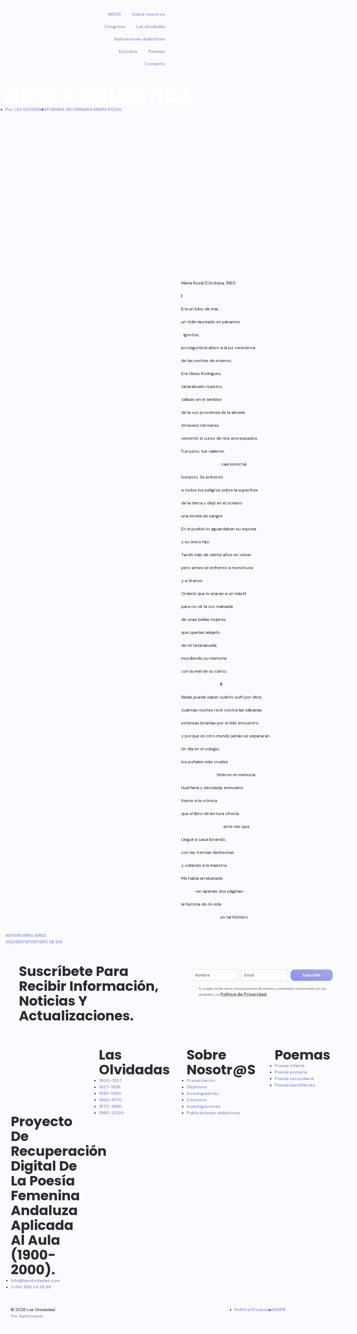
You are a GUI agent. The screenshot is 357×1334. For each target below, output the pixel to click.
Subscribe (311, 975)
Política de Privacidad (243, 994)
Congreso (114, 26)
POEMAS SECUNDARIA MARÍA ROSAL (84, 109)
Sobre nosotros (148, 14)
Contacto (155, 64)
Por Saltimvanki (27, 1316)
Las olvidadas (150, 26)
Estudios (128, 51)
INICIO (114, 14)
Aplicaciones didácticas (139, 39)
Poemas (156, 51)
